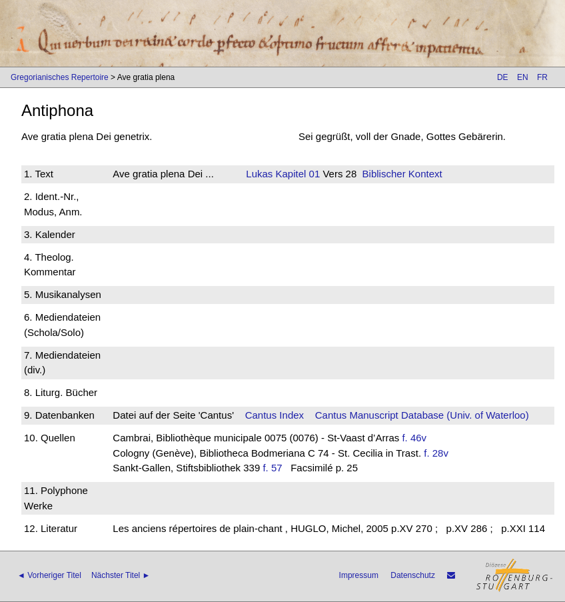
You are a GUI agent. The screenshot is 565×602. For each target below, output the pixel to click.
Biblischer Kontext (402, 173)
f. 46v (414, 437)
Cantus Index (274, 415)
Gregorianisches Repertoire (60, 77)
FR (542, 77)
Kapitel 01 (296, 173)
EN (522, 77)
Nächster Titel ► (121, 575)
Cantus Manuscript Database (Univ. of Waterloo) (422, 415)
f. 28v (436, 453)
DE (502, 77)
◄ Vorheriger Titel (49, 575)
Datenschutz (412, 575)
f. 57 (272, 467)
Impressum (358, 575)
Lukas (259, 173)
